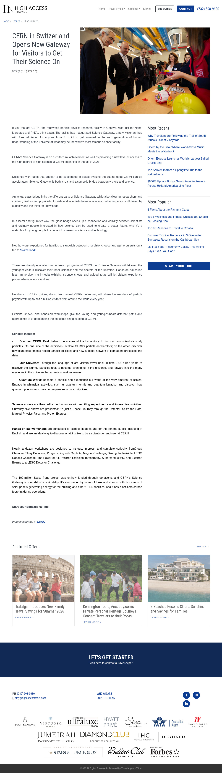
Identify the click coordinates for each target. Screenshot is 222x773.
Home (102, 9)
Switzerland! (28, 250)
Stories (147, 9)
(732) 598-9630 (208, 9)
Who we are (104, 693)
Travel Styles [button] (115, 9)
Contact (185, 9)
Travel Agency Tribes (131, 768)
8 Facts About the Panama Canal (168, 209)
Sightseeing (30, 71)
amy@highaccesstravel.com (30, 698)
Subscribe (165, 9)
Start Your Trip (178, 266)
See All (202, 546)
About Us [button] (133, 9)
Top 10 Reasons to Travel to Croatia (170, 228)
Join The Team (106, 698)
